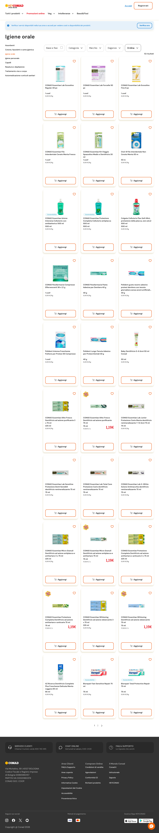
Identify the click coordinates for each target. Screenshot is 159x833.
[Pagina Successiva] (102, 725)
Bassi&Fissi (82, 13)
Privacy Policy (67, 778)
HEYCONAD (114, 783)
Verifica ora (144, 25)
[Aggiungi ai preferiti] (74, 61)
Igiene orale (10, 54)
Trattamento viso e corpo (16, 71)
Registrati (143, 5)
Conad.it (112, 767)
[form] (76, 48)
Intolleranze (64, 13)
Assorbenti (10, 45)
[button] (151, 826)
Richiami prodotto (93, 783)
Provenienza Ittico (69, 798)
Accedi (128, 5)
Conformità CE (91, 778)
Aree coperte (67, 772)
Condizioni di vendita (94, 767)
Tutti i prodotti (12, 13)
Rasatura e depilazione (14, 67)
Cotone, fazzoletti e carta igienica (19, 50)
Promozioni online (36, 13)
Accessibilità (66, 793)
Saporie (112, 778)
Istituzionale (114, 772)
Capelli (8, 63)
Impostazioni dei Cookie (71, 788)
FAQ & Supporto (68, 767)
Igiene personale (12, 58)
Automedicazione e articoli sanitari (20, 75)
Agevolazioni (90, 772)
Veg (50, 13)
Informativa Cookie (69, 783)
